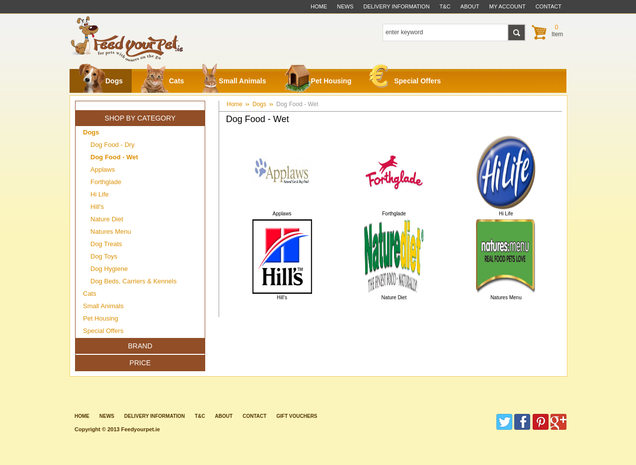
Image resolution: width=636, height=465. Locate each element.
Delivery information (154, 416)
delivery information (396, 6)
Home (319, 6)
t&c (445, 6)
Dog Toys (103, 256)
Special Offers (405, 78)
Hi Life (99, 194)
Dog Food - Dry (112, 144)
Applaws (102, 169)
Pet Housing (318, 81)
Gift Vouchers (296, 416)
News (345, 6)
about (470, 6)
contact (548, 6)
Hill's (97, 206)
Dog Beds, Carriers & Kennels (133, 281)
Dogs (101, 81)
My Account (507, 6)
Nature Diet (106, 219)
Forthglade (105, 182)
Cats (162, 81)
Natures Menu (110, 231)
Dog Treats (106, 244)
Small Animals (234, 81)
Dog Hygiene (109, 268)
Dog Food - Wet (297, 104)
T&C (200, 416)
